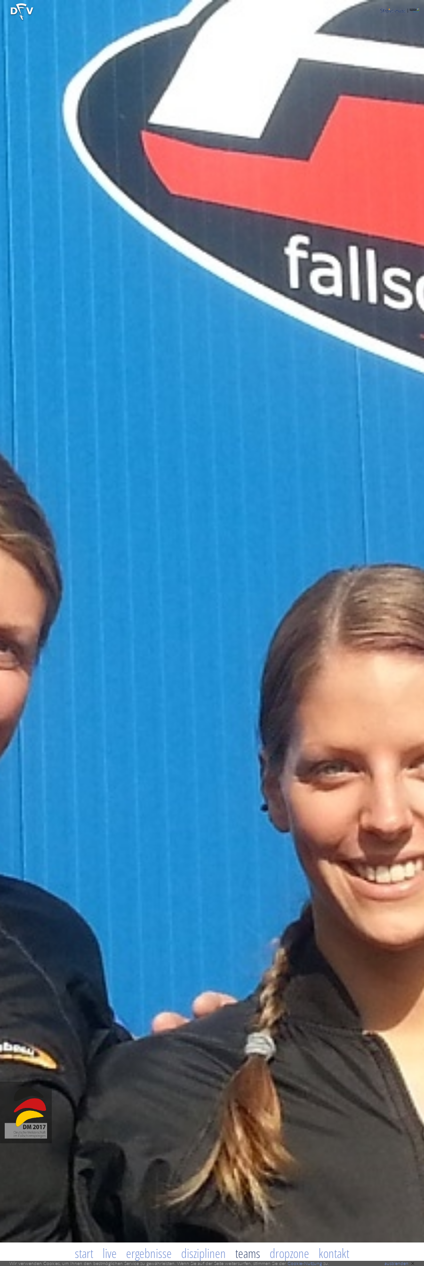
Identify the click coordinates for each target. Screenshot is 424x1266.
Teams (247, 1253)
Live (110, 1253)
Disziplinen (203, 1253)
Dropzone (289, 1253)
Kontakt (334, 1253)
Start (84, 1253)
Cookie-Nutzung (305, 1263)
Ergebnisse (149, 1253)
